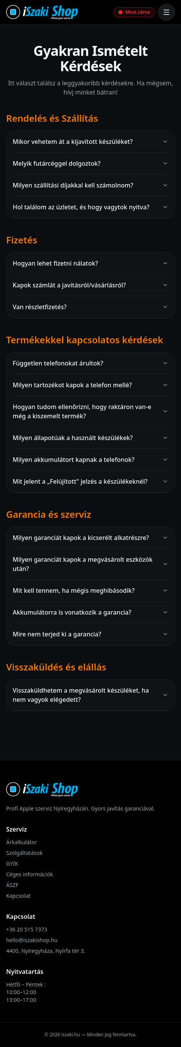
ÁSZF (12, 885)
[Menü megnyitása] (166, 12)
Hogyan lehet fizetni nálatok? (90, 263)
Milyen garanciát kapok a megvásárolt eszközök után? (90, 564)
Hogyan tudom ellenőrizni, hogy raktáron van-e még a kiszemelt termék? (90, 411)
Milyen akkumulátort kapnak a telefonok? (90, 459)
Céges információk (29, 874)
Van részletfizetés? (90, 307)
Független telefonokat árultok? (90, 363)
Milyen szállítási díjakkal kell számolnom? (90, 185)
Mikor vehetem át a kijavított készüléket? (90, 141)
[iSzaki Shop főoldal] (42, 12)
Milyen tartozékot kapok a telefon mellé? (90, 385)
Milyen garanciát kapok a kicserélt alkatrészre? (90, 537)
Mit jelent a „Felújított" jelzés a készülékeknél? (90, 481)
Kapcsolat (18, 895)
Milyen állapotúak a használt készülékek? (90, 438)
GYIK (12, 863)
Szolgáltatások (24, 852)
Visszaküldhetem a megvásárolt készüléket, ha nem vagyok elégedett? (90, 695)
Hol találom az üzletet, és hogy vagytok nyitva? (90, 207)
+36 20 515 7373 (26, 929)
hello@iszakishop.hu (32, 940)
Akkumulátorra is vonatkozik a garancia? (90, 612)
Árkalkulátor (21, 842)
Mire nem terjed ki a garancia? (90, 634)
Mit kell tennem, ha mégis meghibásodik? (90, 590)
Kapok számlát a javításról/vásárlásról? (90, 285)
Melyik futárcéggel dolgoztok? (90, 163)
